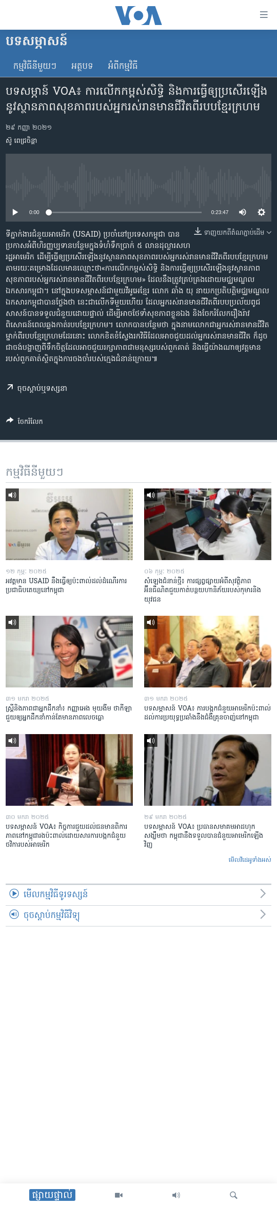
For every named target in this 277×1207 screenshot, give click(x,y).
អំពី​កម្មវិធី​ (123, 66)
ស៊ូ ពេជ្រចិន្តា (21, 141)
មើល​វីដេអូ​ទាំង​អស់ (249, 860)
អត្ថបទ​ (82, 66)
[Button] (24, 423)
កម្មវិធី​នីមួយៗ (35, 66)
